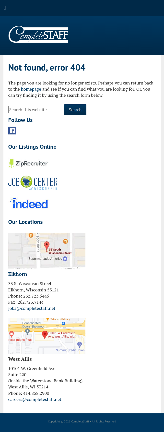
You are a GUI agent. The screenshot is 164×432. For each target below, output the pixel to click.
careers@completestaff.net (34, 399)
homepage (31, 89)
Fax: (12, 302)
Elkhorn (17, 274)
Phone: (15, 296)
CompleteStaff (38, 34)
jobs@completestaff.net (32, 308)
